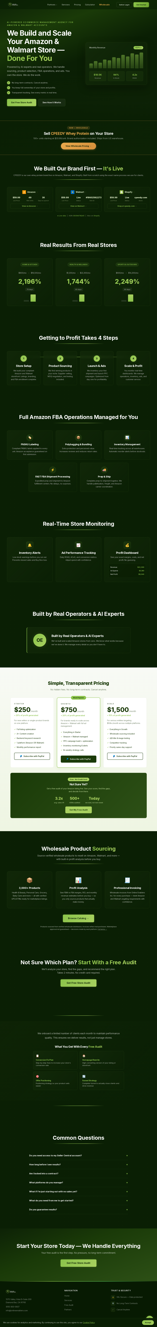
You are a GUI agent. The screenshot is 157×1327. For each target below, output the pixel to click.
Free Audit (68, 1305)
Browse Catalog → (78, 918)
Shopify (97, 216)
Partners (52, 5)
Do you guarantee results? (78, 1209)
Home (66, 1296)
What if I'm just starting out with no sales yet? (78, 1191)
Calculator (90, 5)
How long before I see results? (78, 1164)
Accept (148, 1323)
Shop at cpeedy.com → (127, 206)
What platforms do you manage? (78, 1182)
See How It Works (52, 102)
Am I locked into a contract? (78, 1173)
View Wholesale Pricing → (78, 146)
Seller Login (124, 5)
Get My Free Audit (78, 810)
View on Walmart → (78, 206)
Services (66, 5)
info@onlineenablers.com (17, 1310)
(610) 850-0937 (12, 1307)
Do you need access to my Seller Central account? (78, 1155)
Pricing (77, 5)
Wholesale (104, 5)
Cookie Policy (89, 1322)
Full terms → (102, 929)
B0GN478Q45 (78, 216)
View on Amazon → (30, 206)
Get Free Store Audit (21, 102)
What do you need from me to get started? (78, 1200)
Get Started (141, 5)
